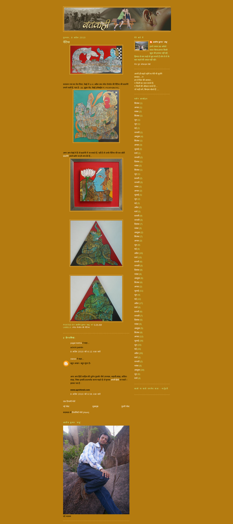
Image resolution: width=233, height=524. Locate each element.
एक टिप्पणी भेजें (69, 401)
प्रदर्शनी (65, 156)
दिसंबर (136, 161)
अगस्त (136, 107)
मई (135, 128)
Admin (73, 359)
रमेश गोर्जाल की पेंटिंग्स (81, 327)
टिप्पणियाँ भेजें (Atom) (80, 412)
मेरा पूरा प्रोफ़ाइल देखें (142, 64)
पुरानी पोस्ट (125, 406)
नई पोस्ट (66, 406)
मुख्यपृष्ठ (95, 406)
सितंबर (136, 103)
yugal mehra (76, 343)
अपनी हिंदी (115, 380)
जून (135, 120)
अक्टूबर (137, 136)
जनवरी (136, 132)
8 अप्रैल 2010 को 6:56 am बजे (85, 394)
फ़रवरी (136, 178)
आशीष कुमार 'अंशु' (160, 42)
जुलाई (136, 149)
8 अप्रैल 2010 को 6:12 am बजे (85, 351)
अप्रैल (136, 207)
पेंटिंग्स (66, 42)
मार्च (135, 153)
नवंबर (136, 111)
